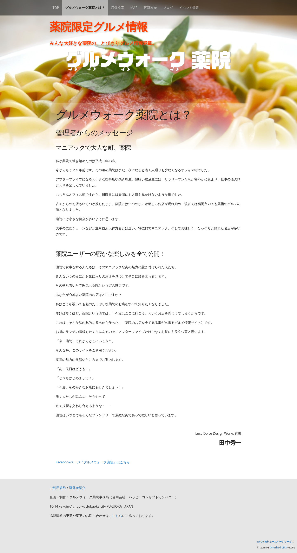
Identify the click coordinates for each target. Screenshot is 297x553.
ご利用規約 (58, 487)
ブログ (168, 7)
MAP (133, 7)
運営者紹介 (77, 487)
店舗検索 (117, 7)
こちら (117, 515)
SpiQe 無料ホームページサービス (275, 541)
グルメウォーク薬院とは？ (85, 7)
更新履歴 (150, 7)
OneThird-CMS (278, 547)
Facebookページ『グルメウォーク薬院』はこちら (93, 462)
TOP (56, 7)
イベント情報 (189, 7)
